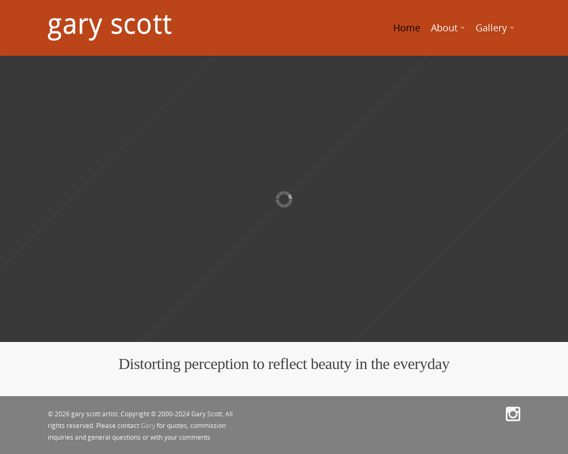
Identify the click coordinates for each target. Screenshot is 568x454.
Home (406, 27)
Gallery (495, 28)
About (448, 28)
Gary (148, 425)
